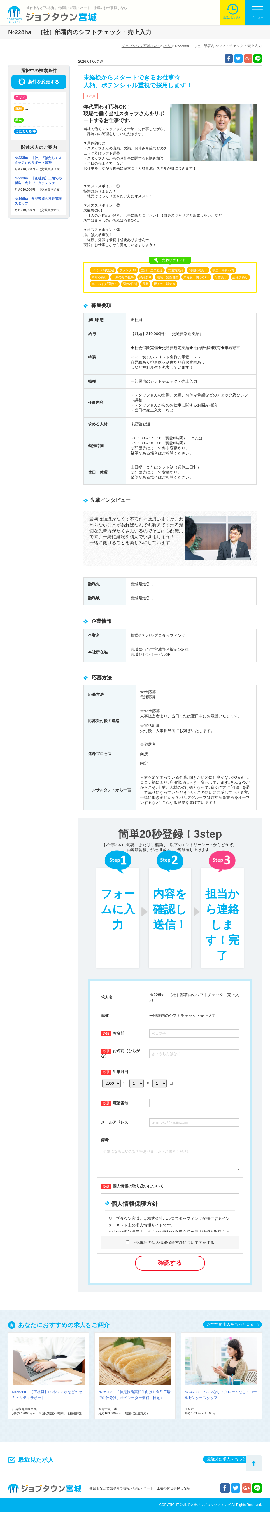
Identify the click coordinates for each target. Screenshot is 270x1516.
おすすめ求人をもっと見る (230, 1328)
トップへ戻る (254, 1463)
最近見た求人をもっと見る (230, 1463)
